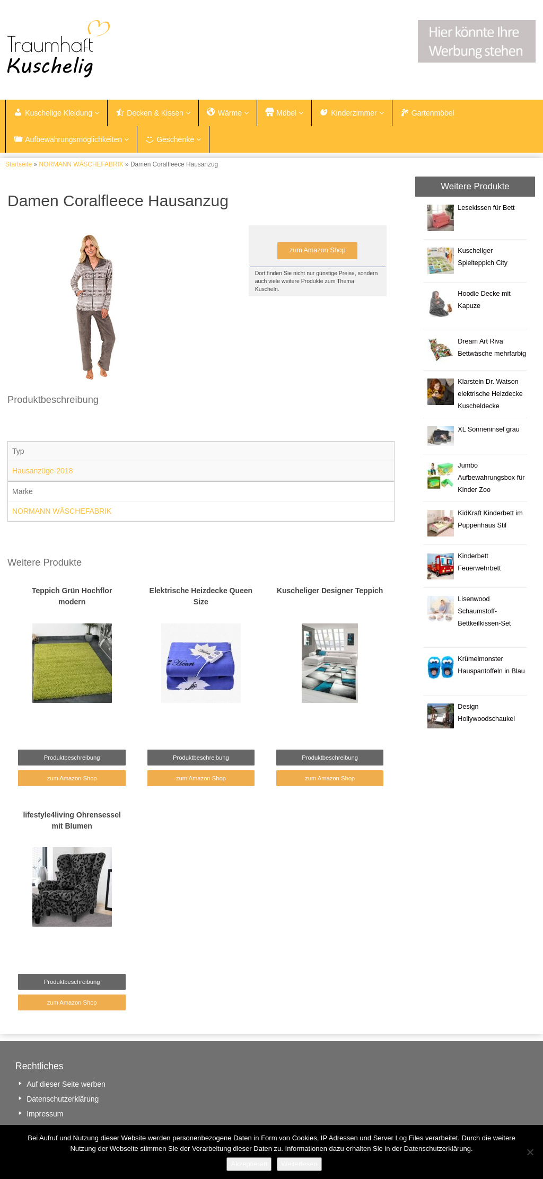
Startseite (18, 164)
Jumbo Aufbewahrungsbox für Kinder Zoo (491, 478)
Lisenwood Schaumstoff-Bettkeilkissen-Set (484, 611)
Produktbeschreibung (72, 757)
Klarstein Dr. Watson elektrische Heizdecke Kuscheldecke (490, 394)
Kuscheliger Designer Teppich (330, 590)
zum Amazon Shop (318, 250)
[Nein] (529, 1152)
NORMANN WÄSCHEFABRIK (81, 164)
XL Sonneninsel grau (488, 429)
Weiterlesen (299, 1164)
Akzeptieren (249, 1164)
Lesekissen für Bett (486, 208)
